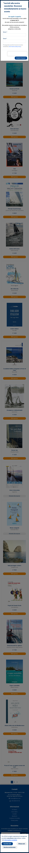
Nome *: (5, 32)
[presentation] (17, 53)
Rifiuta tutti (21, 843)
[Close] (3, 3)
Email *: (5, 38)
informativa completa (10, 840)
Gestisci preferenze (9, 847)
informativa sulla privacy (15, 46)
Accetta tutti (7, 843)
